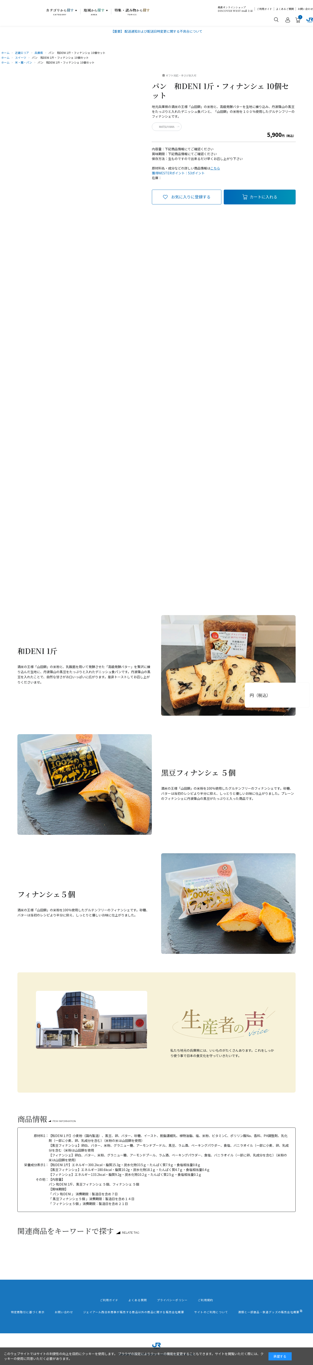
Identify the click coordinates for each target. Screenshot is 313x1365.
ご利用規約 (205, 1300)
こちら (215, 168)
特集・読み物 (132, 12)
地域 (94, 12)
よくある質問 (137, 1300)
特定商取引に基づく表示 (28, 1312)
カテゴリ (60, 12)
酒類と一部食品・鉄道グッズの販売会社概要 (268, 1312)
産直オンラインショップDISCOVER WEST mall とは (235, 9)
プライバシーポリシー (172, 1300)
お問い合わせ (305, 9)
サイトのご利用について (211, 1312)
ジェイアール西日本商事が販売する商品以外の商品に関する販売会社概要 (133, 1312)
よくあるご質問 (285, 9)
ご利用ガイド (264, 9)
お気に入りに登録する (191, 197)
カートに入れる (263, 197)
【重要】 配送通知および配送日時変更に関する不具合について (156, 31)
